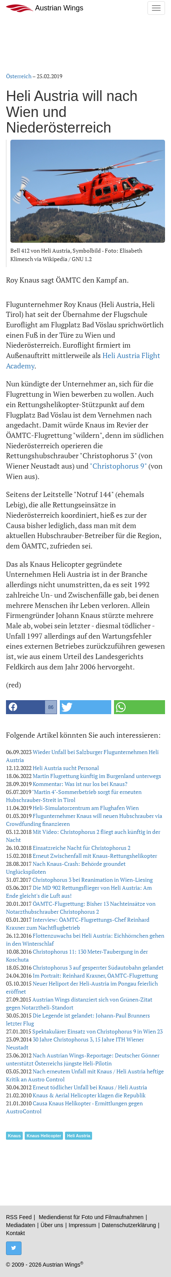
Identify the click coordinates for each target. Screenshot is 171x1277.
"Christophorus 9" (118, 466)
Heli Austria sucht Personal (66, 768)
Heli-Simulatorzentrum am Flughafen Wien (86, 808)
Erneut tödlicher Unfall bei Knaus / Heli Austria (90, 1087)
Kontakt (15, 1233)
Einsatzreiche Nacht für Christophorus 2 (81, 847)
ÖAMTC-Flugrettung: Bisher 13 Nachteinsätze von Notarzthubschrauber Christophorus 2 (80, 907)
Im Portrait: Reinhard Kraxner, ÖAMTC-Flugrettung (95, 975)
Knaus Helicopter (44, 1135)
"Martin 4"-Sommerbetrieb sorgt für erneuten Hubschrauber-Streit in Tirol (74, 796)
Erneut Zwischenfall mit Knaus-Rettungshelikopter (95, 855)
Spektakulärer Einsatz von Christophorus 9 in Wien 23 (97, 1031)
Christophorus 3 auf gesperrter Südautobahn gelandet (98, 967)
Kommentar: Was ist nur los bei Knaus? (80, 784)
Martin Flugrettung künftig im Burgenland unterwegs (97, 776)
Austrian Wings (44, 8)
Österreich (18, 76)
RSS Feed (19, 1217)
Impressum (82, 1225)
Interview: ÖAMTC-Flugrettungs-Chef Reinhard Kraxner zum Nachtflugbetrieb (77, 923)
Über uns (52, 1225)
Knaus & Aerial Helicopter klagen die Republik (89, 1095)
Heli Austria (78, 1135)
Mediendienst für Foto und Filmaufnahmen (91, 1217)
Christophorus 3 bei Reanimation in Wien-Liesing (92, 879)
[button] (31, 707)
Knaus (14, 1135)
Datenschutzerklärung (129, 1225)
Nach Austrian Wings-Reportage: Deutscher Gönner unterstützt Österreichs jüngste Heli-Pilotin (82, 1059)
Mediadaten (20, 1225)
